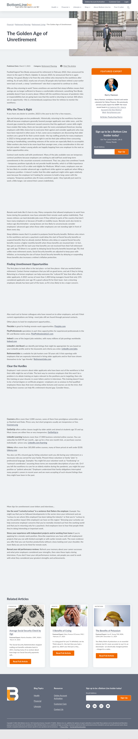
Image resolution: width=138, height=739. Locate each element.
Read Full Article (20, 661)
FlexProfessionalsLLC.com (42, 334)
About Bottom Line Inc (102, 7)
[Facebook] (88, 706)
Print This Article (69, 66)
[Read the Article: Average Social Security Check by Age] (26, 615)
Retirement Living (38, 24)
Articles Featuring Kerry (111, 117)
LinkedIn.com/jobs (69, 349)
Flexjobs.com (60, 326)
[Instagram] (101, 706)
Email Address (99, 147)
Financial (65, 7)
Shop (87, 7)
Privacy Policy (64, 727)
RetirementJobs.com (42, 359)
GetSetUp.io (53, 432)
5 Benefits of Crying (62, 630)
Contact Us (58, 709)
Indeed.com (12, 341)
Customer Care (60, 704)
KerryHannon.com (113, 112)
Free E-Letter (119, 7)
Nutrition (99, 606)
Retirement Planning (22, 24)
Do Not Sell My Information (78, 727)
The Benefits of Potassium (108, 630)
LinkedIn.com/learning (37, 443)
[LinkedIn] (95, 706)
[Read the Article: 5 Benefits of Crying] (69, 615)
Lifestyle (76, 7)
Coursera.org (12, 425)
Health (53, 7)
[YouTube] (108, 706)
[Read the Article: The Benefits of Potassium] (112, 615)
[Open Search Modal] (128, 7)
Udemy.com (12, 450)
